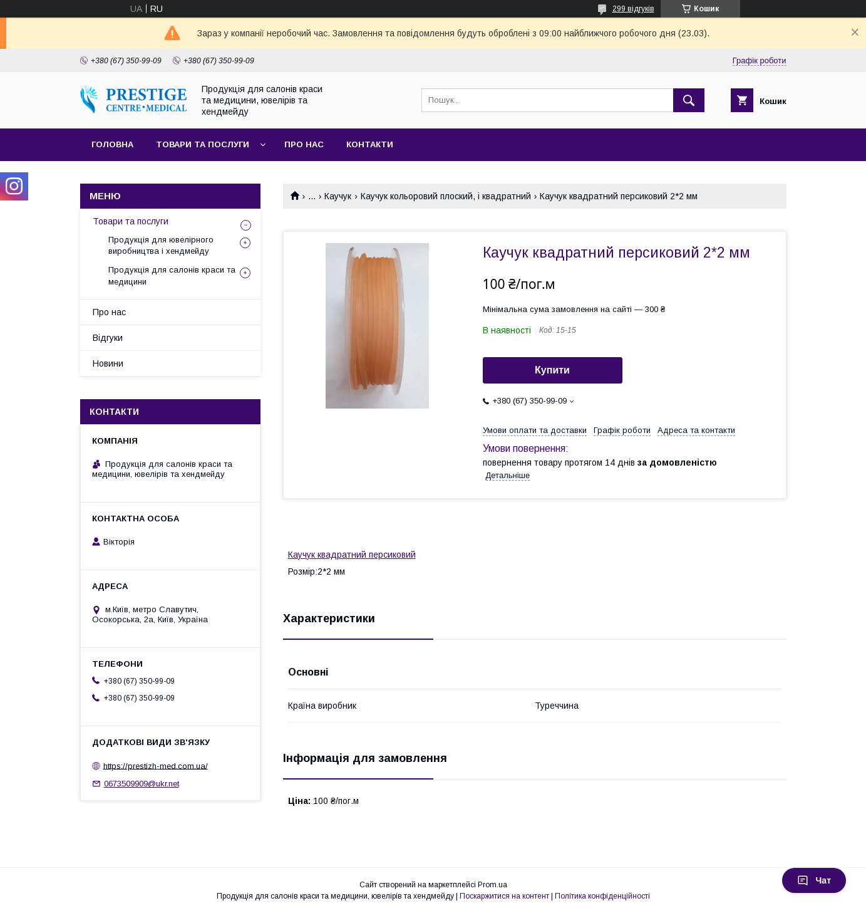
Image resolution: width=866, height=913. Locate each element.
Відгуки (108, 338)
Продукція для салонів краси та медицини (171, 275)
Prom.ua (492, 884)
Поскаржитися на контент (504, 896)
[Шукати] (688, 100)
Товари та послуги (202, 144)
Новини (108, 363)
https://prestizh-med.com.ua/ (155, 765)
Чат (814, 880)
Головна (112, 144)
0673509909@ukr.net (141, 783)
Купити (552, 370)
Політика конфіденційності (602, 896)
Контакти (369, 144)
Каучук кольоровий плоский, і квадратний (446, 196)
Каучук (337, 196)
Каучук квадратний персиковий (352, 555)
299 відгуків (633, 8)
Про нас (304, 144)
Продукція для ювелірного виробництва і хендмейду (161, 245)
